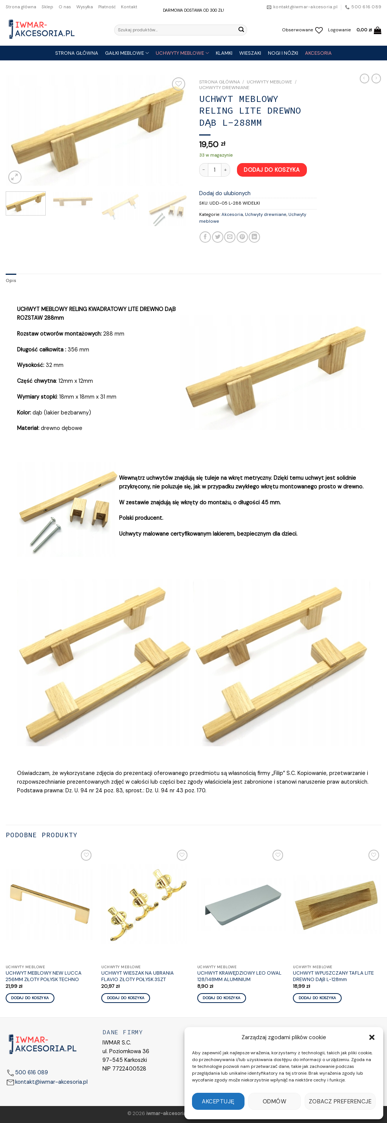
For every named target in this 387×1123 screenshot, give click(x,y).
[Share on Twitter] (217, 237)
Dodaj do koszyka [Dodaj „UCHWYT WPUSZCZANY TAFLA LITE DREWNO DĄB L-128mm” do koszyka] (317, 997)
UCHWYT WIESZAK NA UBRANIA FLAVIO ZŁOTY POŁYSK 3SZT (137, 976)
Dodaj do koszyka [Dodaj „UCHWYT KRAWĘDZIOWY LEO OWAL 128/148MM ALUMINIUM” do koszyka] (221, 997)
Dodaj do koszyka (272, 169)
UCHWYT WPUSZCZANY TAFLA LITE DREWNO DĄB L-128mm (333, 976)
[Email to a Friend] (229, 237)
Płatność (107, 7)
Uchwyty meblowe (269, 82)
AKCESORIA (318, 53)
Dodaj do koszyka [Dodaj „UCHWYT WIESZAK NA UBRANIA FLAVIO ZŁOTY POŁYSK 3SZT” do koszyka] (126, 997)
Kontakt (129, 7)
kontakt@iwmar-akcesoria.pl (51, 1081)
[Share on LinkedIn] (254, 237)
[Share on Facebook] (205, 237)
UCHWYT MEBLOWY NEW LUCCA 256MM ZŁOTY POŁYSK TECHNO (44, 976)
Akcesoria (232, 214)
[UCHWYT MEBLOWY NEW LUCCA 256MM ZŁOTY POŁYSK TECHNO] (50, 904)
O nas (65, 7)
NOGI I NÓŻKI (283, 53)
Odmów (274, 1101)
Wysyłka (84, 7)
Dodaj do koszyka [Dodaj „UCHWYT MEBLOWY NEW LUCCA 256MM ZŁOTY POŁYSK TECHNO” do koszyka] (30, 997)
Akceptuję (218, 1101)
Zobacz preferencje (340, 1101)
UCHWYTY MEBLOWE (182, 53)
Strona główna (21, 7)
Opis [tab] (11, 280)
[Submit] (241, 29)
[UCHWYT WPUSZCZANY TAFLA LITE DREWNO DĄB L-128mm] (337, 904)
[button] (372, 1037)
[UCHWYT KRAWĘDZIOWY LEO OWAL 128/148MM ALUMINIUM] (241, 904)
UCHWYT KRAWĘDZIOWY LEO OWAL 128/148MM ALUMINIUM (239, 976)
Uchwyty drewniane (224, 88)
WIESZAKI (250, 53)
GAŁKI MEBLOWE (127, 53)
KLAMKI (224, 53)
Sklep (47, 7)
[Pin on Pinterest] (242, 237)
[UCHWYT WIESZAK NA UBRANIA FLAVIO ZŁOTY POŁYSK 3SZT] (145, 904)
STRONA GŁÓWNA (76, 53)
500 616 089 (31, 1072)
